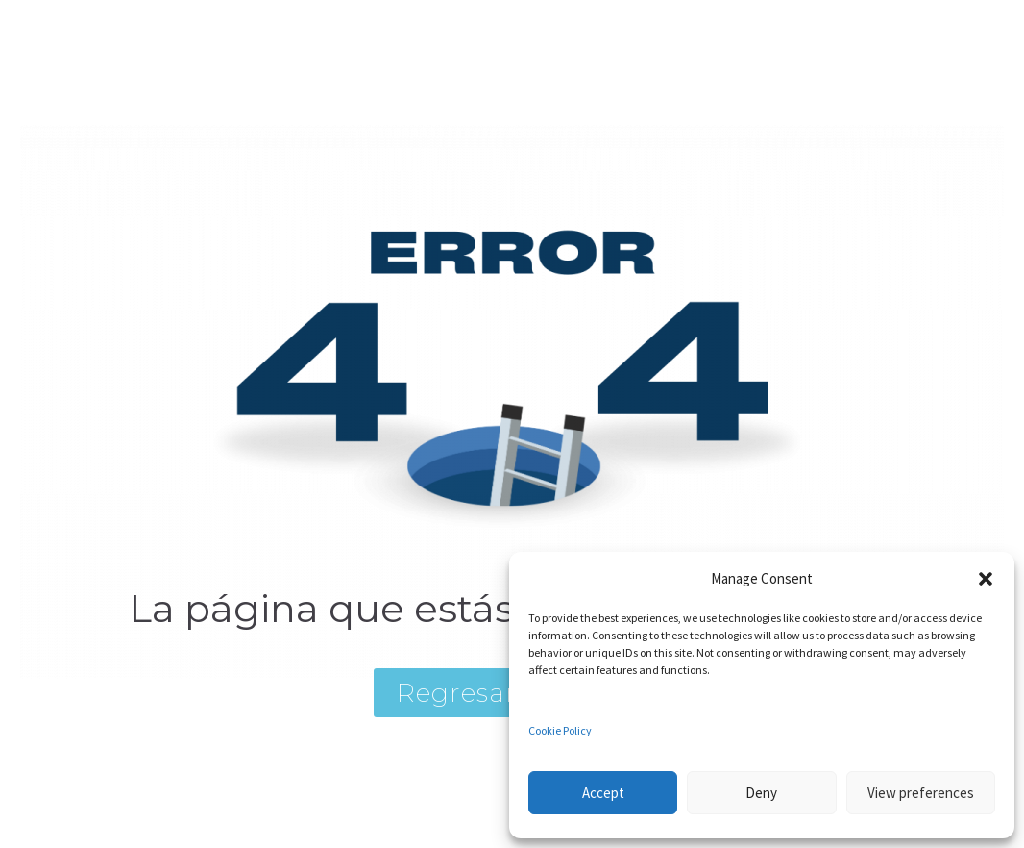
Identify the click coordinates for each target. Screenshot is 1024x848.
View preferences (920, 793)
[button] (985, 578)
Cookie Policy (560, 730)
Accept (603, 793)
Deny (761, 793)
